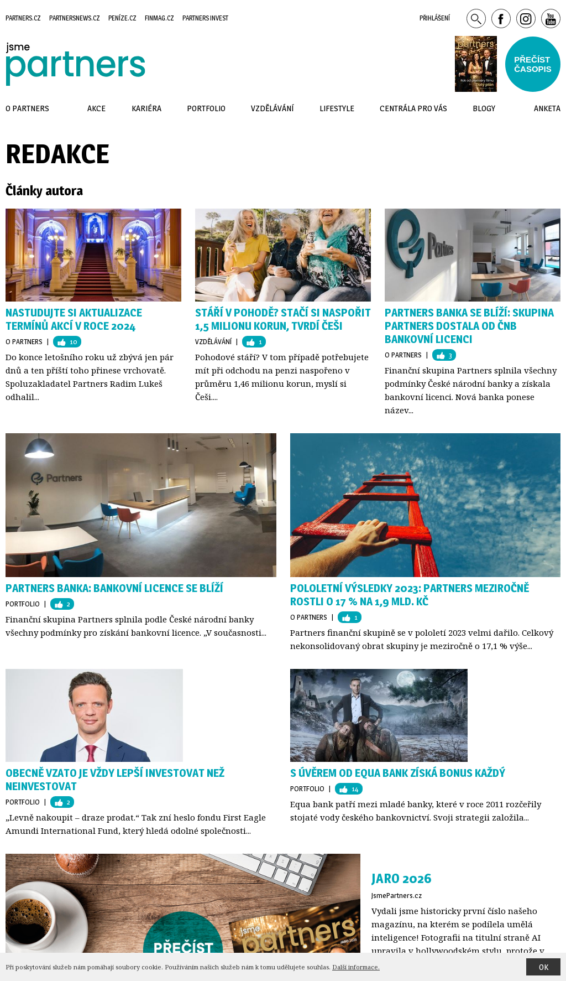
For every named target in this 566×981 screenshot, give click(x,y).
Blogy (484, 108)
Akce (96, 108)
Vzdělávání (213, 341)
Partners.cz (23, 18)
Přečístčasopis (533, 64)
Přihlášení (435, 18)
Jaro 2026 (401, 878)
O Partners (24, 341)
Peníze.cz (122, 18)
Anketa (547, 108)
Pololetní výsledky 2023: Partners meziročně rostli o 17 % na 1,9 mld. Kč (409, 595)
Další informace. (356, 967)
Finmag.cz (159, 18)
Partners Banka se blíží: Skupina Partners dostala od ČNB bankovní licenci (469, 326)
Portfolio (23, 603)
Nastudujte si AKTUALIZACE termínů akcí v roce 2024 (74, 319)
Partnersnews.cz (74, 18)
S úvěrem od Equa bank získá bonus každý (397, 773)
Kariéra (146, 108)
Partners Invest (205, 18)
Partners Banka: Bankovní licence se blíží (114, 588)
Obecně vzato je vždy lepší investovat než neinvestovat (115, 779)
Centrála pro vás (413, 108)
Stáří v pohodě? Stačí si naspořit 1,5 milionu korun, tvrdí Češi (283, 319)
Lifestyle (336, 108)
